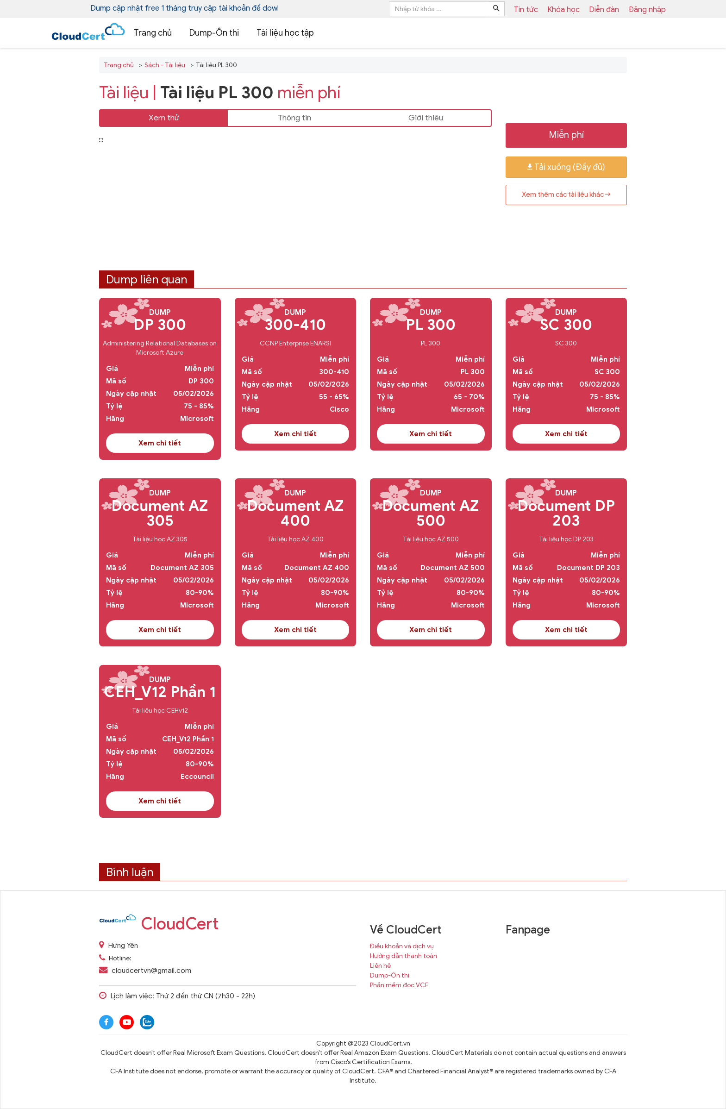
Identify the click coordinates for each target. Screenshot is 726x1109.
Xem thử (164, 118)
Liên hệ (380, 966)
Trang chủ (153, 33)
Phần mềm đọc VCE (399, 985)
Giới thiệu (425, 118)
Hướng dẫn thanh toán (403, 956)
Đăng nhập (647, 9)
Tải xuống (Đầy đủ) (566, 167)
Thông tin (294, 118)
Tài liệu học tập (285, 33)
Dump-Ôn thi (214, 33)
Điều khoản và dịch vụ (402, 946)
